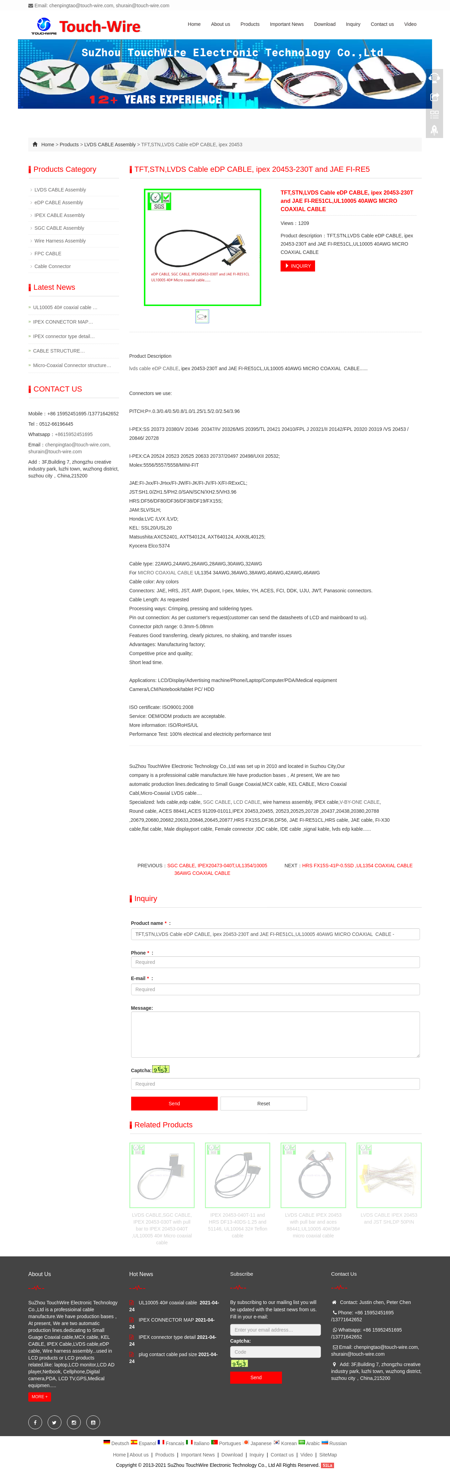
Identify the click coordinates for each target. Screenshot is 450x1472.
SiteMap (328, 1455)
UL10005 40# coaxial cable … (65, 307)
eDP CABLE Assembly (59, 202)
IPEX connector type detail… (64, 336)
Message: (142, 1008)
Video (410, 24)
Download (324, 24)
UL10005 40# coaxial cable (168, 1302)
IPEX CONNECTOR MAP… (63, 322)
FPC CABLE (48, 253)
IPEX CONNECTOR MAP (166, 1320)
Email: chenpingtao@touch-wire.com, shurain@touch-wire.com (98, 5)
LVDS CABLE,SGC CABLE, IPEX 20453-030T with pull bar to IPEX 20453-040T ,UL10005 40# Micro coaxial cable (162, 1228)
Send (174, 1103)
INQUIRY (298, 266)
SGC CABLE (217, 802)
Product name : (151, 923)
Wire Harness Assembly (60, 241)
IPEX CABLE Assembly (60, 215)
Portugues (227, 1443)
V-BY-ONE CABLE (359, 802)
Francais (171, 1443)
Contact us (382, 24)
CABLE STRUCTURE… (59, 351)
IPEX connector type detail (167, 1337)
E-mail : (142, 978)
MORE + (40, 1396)
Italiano (198, 1443)
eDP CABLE (165, 368)
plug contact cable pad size (168, 1354)
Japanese (257, 1443)
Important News (287, 24)
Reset (263, 1103)
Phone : (142, 953)
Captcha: (141, 1070)
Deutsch (116, 1443)
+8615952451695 (73, 434)
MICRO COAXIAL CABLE (165, 572)
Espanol (143, 1443)
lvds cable (140, 368)
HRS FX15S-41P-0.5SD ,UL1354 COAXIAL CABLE (357, 865)
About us (220, 24)
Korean (285, 1443)
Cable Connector (53, 266)
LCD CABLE (246, 802)
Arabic (309, 1443)
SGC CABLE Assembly (59, 228)
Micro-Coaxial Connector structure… (72, 365)
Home (194, 24)
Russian (334, 1443)
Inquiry (353, 24)
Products (250, 24)
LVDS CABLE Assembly (110, 144)
